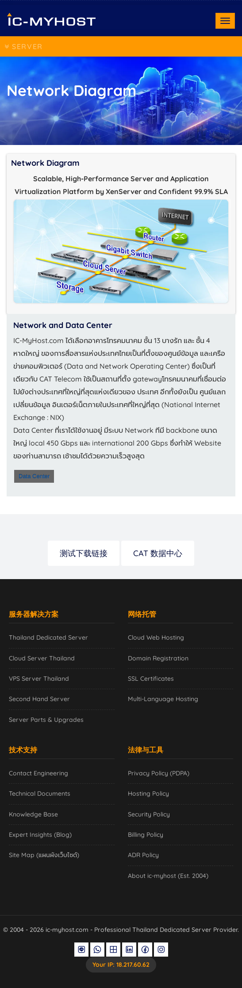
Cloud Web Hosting (156, 637)
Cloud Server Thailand (42, 658)
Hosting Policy (148, 793)
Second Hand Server (39, 699)
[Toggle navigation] (225, 21)
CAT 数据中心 (157, 553)
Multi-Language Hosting (163, 699)
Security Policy (149, 814)
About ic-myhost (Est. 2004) (168, 876)
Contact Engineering (38, 773)
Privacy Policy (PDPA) (158, 773)
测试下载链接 (84, 553)
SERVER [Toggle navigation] (23, 46)
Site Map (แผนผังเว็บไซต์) (44, 855)
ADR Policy (143, 855)
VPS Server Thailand (39, 679)
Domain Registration (158, 658)
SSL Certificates (151, 679)
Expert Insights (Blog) (40, 835)
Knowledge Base (33, 814)
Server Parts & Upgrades (46, 720)
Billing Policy (145, 835)
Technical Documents (39, 793)
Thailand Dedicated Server (48, 637)
